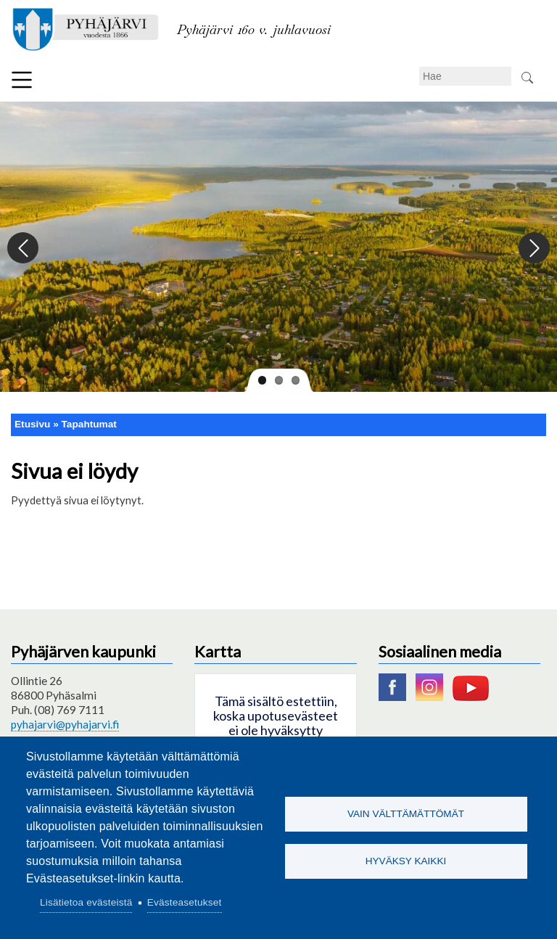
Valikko (21, 79)
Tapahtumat (89, 424)
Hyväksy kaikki (406, 861)
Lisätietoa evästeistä (86, 902)
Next (533, 248)
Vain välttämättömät (405, 813)
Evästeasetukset (184, 902)
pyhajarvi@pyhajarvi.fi (65, 724)
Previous (23, 248)
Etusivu (32, 424)
